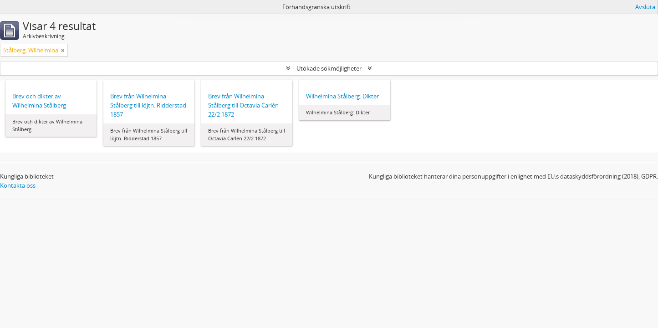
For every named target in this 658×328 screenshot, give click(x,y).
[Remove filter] (63, 50)
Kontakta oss (18, 185)
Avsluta (645, 7)
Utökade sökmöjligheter (329, 68)
